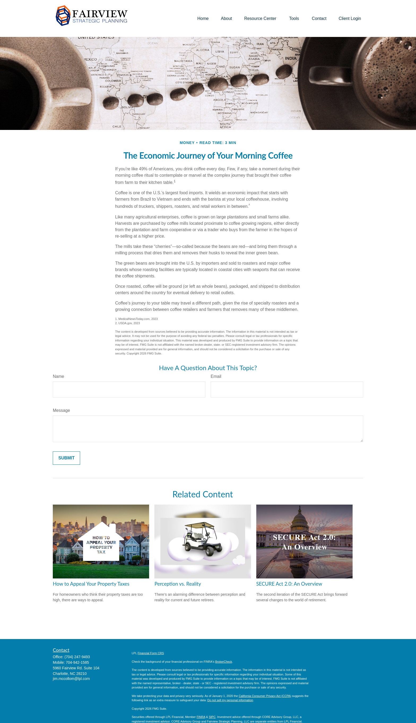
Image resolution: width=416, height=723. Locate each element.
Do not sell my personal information (230, 700)
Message (61, 410)
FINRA (201, 716)
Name (58, 376)
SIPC (212, 716)
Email (216, 376)
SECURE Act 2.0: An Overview (289, 584)
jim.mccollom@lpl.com (71, 679)
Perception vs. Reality (177, 584)
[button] (203, 18)
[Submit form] (66, 458)
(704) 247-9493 (77, 657)
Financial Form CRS (151, 653)
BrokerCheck (223, 661)
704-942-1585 (77, 662)
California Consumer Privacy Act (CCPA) (265, 695)
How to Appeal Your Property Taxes (91, 584)
